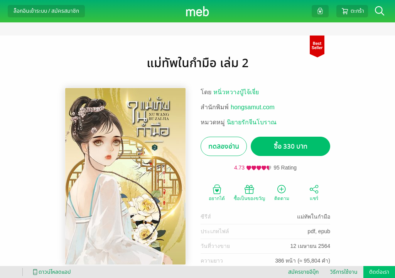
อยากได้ (217, 192)
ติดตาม (281, 192)
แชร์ (314, 192)
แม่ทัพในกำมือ (313, 217)
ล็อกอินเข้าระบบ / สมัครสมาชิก (46, 11)
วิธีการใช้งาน (344, 272)
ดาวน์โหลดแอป (50, 272)
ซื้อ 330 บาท (290, 146)
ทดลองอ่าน (223, 146)
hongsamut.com (253, 107)
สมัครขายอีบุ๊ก (303, 272)
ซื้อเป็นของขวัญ (249, 192)
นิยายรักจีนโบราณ (252, 122)
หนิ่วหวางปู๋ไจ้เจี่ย (236, 92)
